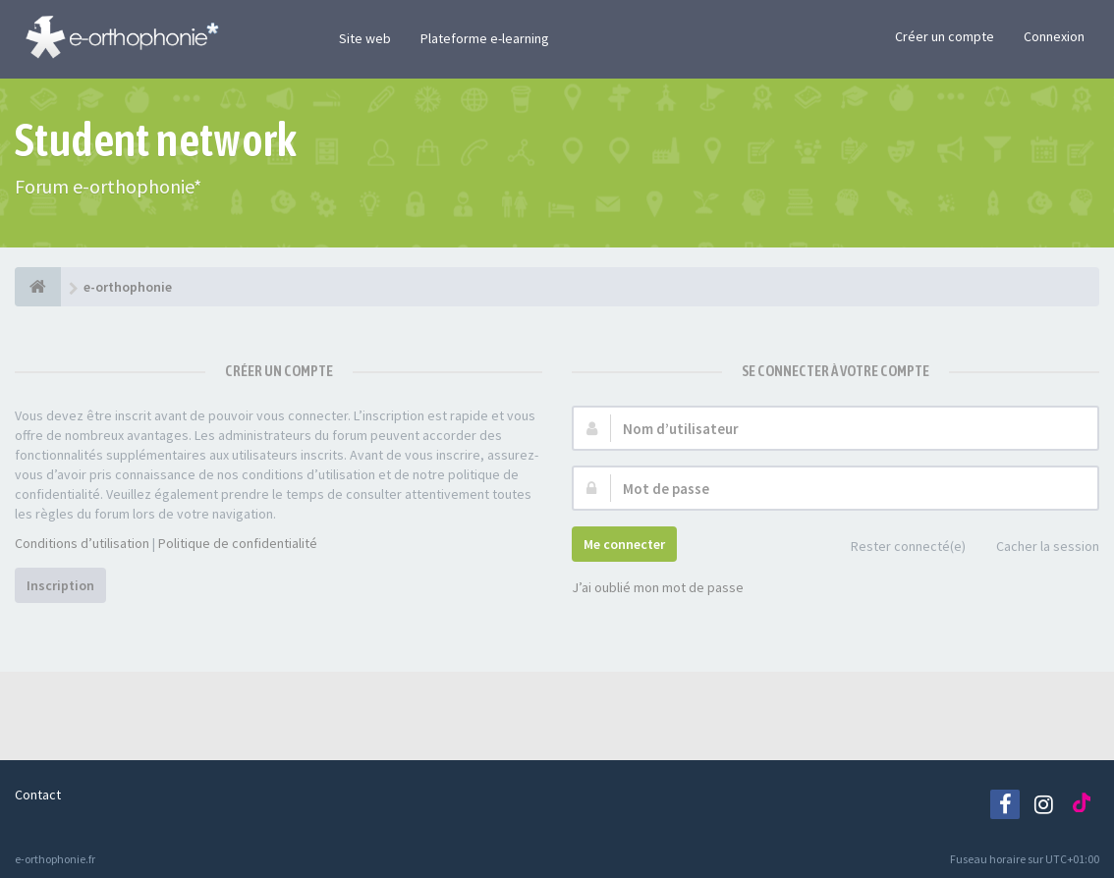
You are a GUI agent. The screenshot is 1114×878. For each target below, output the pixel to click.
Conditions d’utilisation (82, 543)
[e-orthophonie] (38, 286)
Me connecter (624, 544)
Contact (38, 794)
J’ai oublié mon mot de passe (658, 587)
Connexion (1054, 36)
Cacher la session (1037, 547)
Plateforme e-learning (484, 38)
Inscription (60, 585)
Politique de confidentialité (237, 543)
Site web (365, 38)
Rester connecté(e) (897, 547)
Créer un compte (944, 36)
